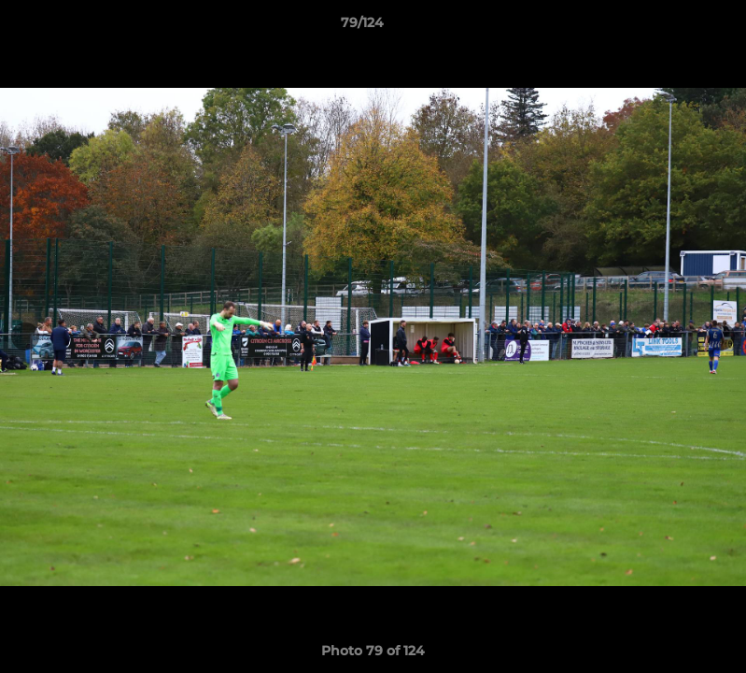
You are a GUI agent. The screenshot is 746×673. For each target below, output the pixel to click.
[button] (667, 27)
